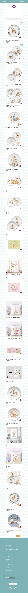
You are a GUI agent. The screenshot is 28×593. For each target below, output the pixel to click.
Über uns (7, 561)
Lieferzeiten (8, 572)
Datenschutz (8, 556)
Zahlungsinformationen (10, 568)
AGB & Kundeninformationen (11, 555)
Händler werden (9, 570)
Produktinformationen (10, 564)
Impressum (8, 559)
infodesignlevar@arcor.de (13, 549)
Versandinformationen (10, 558)
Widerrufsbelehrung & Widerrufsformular (14, 565)
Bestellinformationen (10, 562)
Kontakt (7, 567)
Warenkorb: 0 (23, 1)
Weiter (18, 536)
